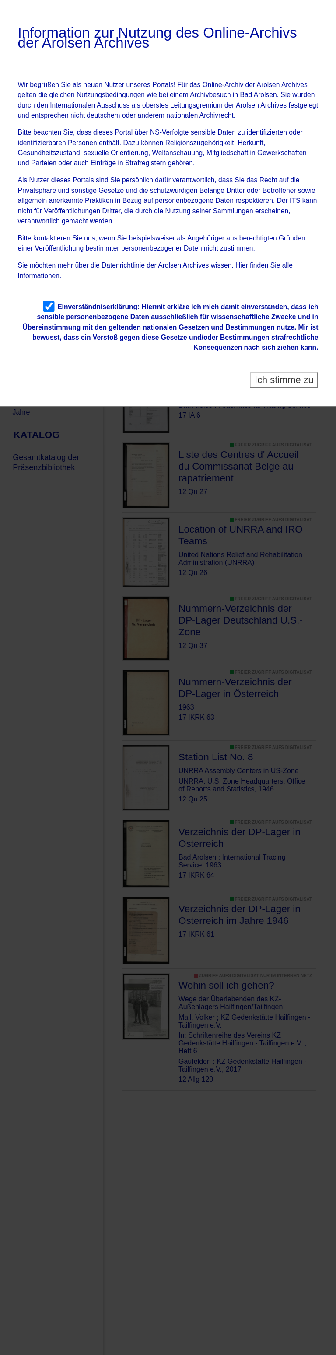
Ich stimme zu (284, 379)
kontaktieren (51, 238)
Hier (241, 265)
